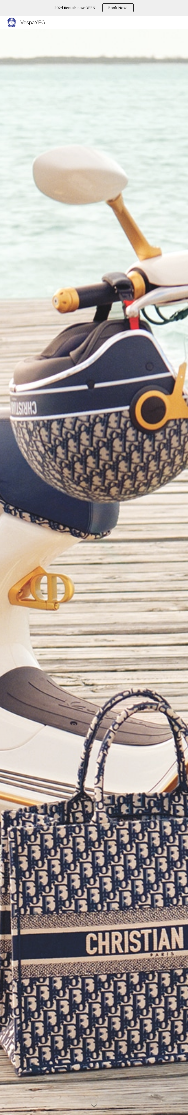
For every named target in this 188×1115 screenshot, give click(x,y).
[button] (94, 1106)
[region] (94, 8)
